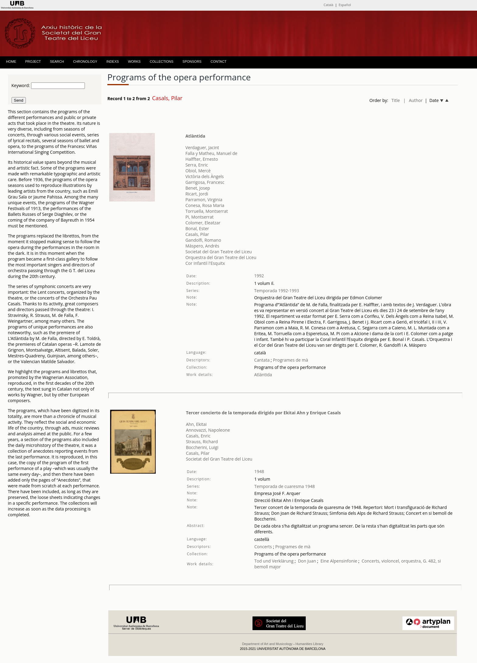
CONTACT (218, 61)
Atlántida (263, 374)
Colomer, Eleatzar (202, 223)
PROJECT (33, 61)
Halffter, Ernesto (201, 159)
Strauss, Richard (202, 441)
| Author (413, 100)
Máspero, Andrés (202, 246)
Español (345, 4)
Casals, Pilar (197, 234)
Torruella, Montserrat (206, 211)
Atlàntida (195, 136)
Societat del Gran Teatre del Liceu (218, 251)
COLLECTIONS (161, 61)
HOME (11, 61)
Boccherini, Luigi (202, 447)
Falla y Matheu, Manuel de (211, 153)
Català (328, 4)
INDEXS (112, 61)
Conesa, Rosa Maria (204, 205)
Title (396, 100)
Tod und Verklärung (274, 561)
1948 (259, 471)
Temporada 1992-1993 (276, 290)
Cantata (262, 360)
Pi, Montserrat (199, 217)
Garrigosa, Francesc (204, 182)
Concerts (263, 546)
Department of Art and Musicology (267, 644)
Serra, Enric (196, 165)
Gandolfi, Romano (203, 240)
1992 (259, 276)
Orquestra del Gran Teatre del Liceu (220, 257)
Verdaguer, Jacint (202, 147)
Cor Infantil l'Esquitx (205, 263)
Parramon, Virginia (203, 199)
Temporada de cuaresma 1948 (284, 486)
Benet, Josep (197, 188)
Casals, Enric (198, 436)
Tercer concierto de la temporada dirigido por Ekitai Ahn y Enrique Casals (263, 413)
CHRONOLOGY (85, 61)
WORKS (134, 61)
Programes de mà (290, 360)
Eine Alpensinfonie (338, 561)
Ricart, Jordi (196, 194)
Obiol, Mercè (198, 171)
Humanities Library (309, 644)
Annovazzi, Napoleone (208, 430)
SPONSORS (192, 61)
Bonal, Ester (197, 228)
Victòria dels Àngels (204, 176)
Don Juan (307, 561)
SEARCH (57, 61)
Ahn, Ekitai (196, 424)
